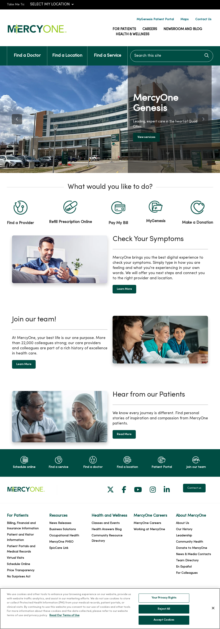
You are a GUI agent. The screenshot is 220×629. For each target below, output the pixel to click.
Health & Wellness (132, 34)
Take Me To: (16, 4)
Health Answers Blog (107, 529)
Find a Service (107, 52)
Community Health (189, 541)
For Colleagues (187, 573)
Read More (124, 434)
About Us (182, 523)
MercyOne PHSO (61, 541)
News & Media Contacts (193, 554)
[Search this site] (171, 56)
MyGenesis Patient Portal (155, 19)
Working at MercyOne (149, 529)
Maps (184, 19)
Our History (184, 529)
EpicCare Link (58, 548)
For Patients (124, 29)
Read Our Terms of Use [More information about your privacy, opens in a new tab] (64, 615)
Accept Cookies (164, 620)
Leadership (184, 535)
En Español (184, 566)
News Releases (60, 523)
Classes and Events (106, 523)
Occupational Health (64, 535)
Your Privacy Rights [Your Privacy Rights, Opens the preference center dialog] (163, 598)
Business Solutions (62, 529)
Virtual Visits (15, 558)
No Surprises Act (19, 576)
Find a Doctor (27, 52)
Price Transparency (20, 570)
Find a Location (67, 52)
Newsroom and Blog (182, 29)
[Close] (213, 608)
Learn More (124, 289)
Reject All (164, 609)
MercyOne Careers (147, 523)
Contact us (194, 488)
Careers (149, 29)
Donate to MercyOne (191, 548)
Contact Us (203, 19)
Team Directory (187, 560)
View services (148, 137)
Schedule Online (18, 564)
